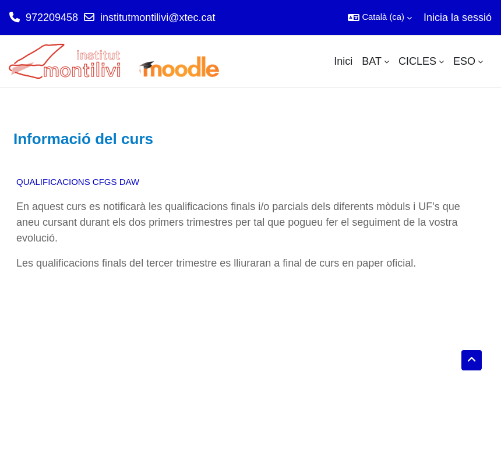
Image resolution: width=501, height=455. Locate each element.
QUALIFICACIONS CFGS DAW (77, 182)
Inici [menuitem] (343, 61)
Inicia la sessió (458, 17)
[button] (380, 17)
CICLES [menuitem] (417, 61)
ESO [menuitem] (464, 61)
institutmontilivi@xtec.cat (157, 17)
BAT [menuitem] (372, 61)
